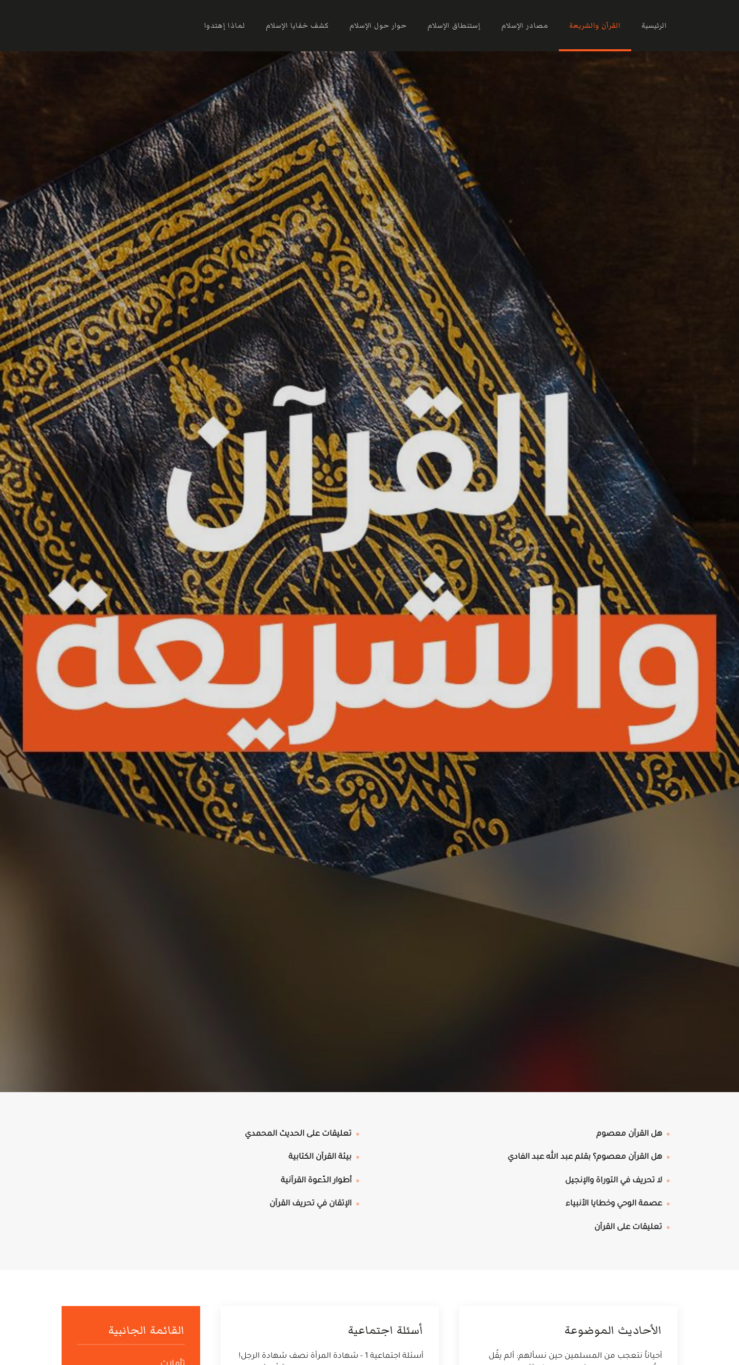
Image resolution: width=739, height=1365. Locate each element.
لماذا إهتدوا (224, 25)
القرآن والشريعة (595, 25)
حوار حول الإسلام (378, 25)
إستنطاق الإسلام (454, 25)
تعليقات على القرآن (628, 1227)
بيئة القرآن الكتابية (320, 1157)
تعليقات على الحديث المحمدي (298, 1134)
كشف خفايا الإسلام (297, 25)
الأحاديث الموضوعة (613, 1330)
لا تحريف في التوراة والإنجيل (613, 1181)
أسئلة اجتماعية (385, 1330)
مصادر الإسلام (525, 25)
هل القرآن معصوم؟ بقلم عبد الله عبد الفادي (585, 1157)
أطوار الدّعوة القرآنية (316, 1181)
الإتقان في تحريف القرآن (310, 1204)
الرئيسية (654, 25)
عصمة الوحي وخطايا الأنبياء (614, 1204)
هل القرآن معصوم (629, 1134)
